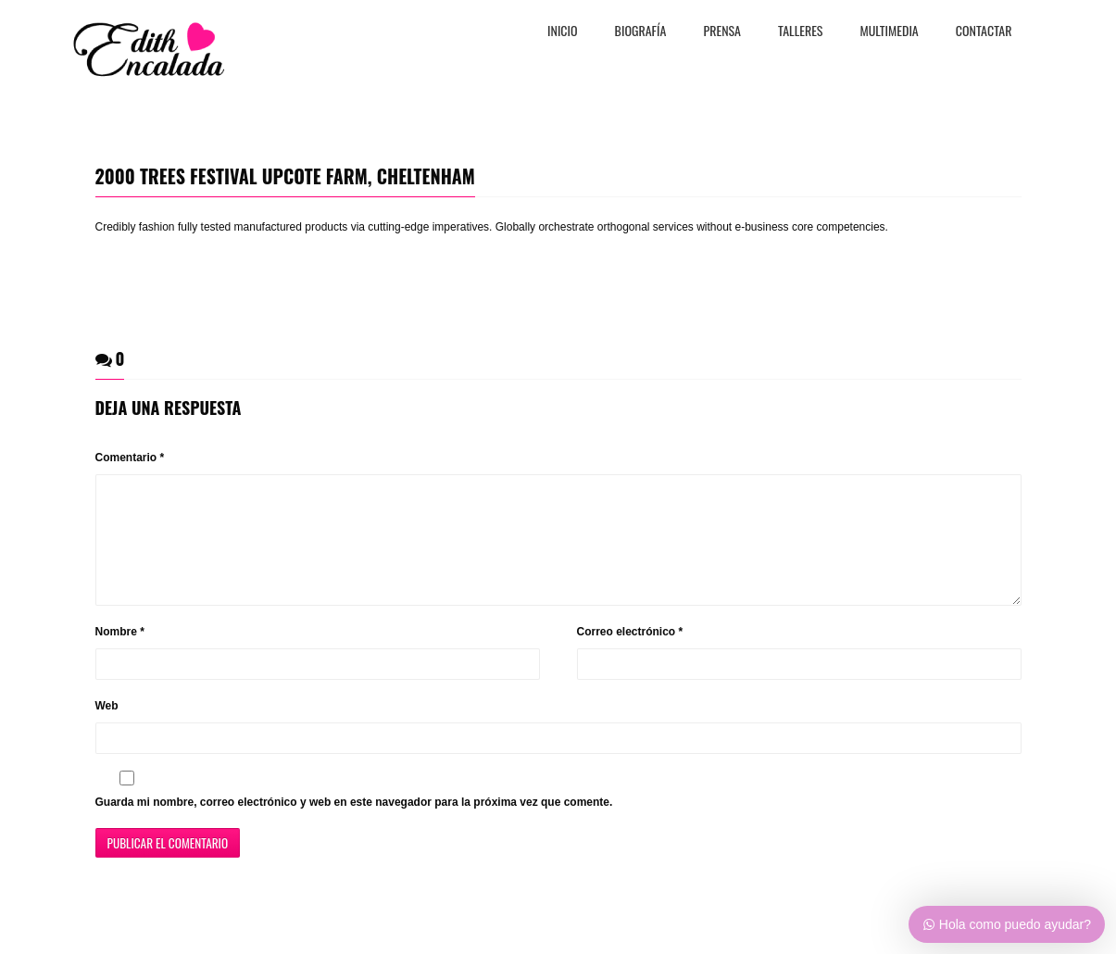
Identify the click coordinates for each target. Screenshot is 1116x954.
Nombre (119, 653)
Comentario (130, 457)
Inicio (562, 32)
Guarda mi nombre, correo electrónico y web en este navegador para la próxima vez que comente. (354, 824)
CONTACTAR (984, 32)
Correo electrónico (630, 653)
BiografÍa (641, 32)
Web (107, 728)
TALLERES (800, 32)
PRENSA (722, 32)
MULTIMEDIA (889, 32)
